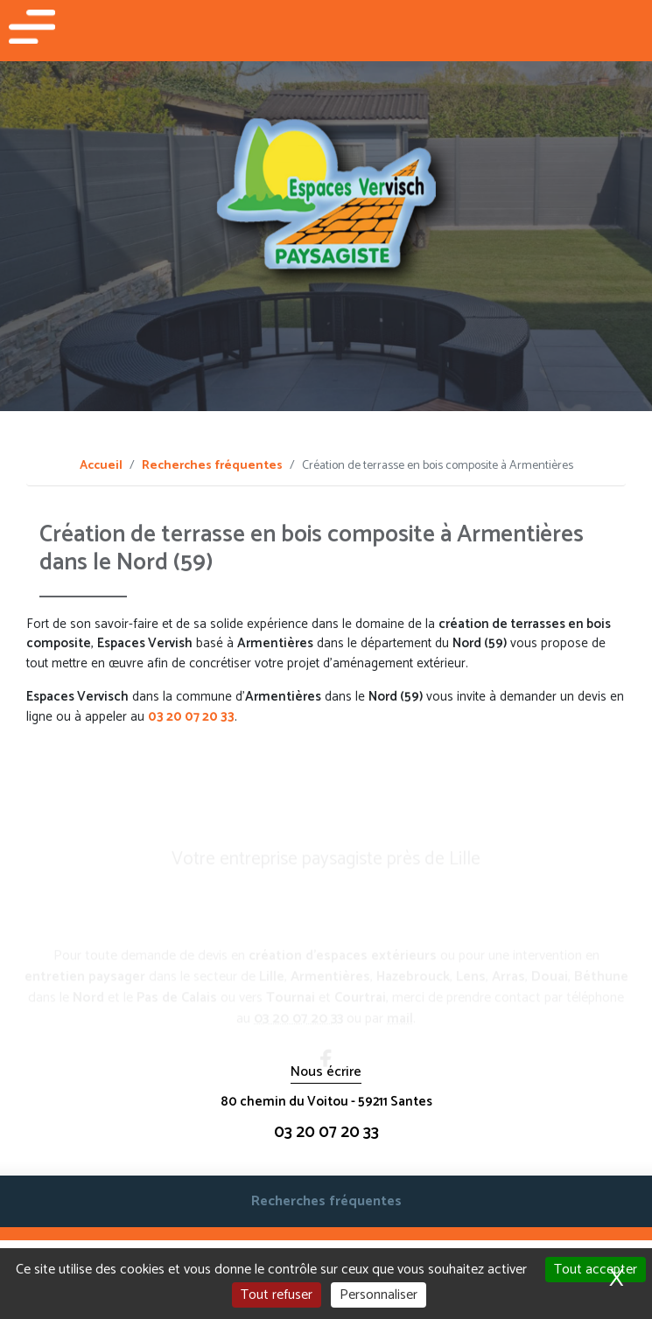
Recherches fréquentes (212, 466)
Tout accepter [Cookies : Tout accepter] (595, 1269)
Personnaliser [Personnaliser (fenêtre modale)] (378, 1295)
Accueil (101, 466)
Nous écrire (326, 1073)
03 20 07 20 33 (191, 717)
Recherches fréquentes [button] (326, 1201)
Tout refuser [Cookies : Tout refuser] (276, 1295)
